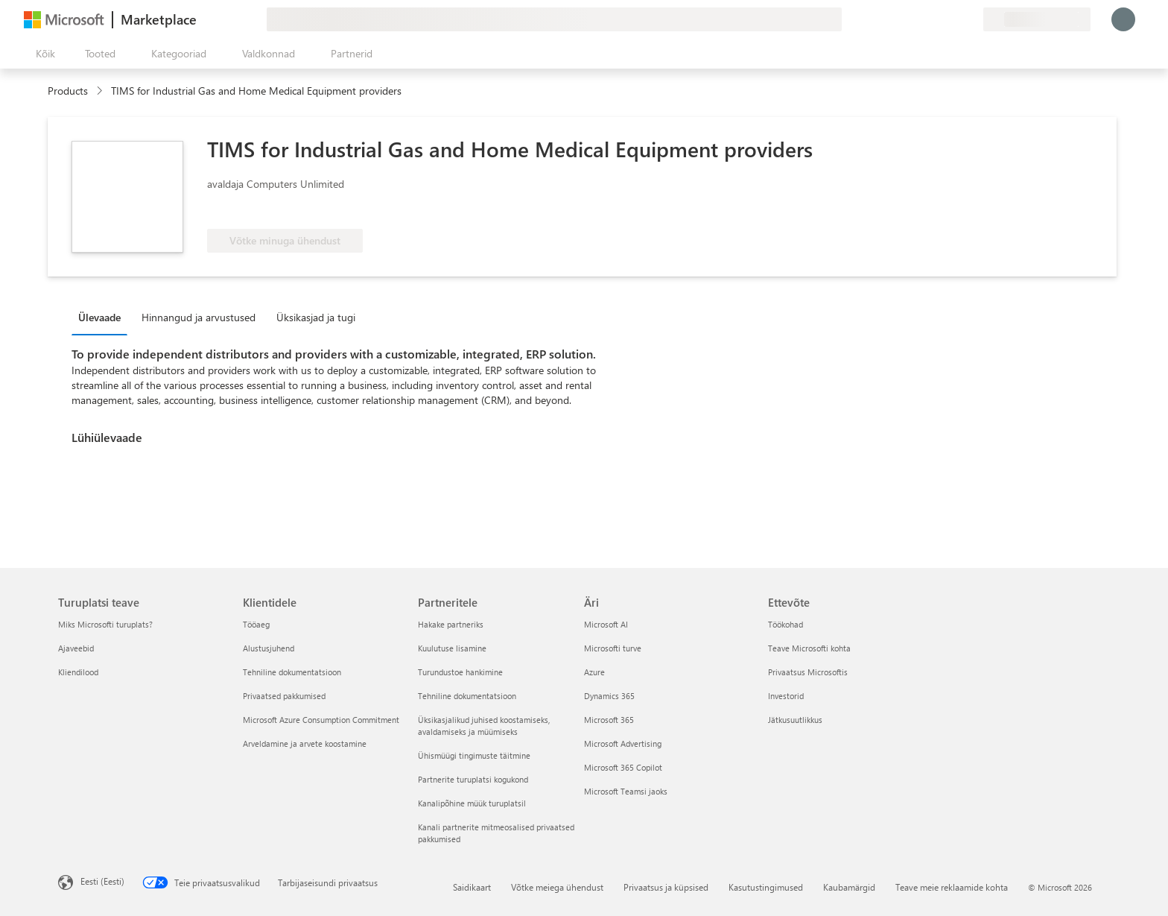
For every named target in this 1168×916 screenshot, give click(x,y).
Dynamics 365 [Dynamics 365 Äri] (609, 695)
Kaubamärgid (849, 887)
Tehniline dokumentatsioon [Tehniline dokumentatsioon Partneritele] (467, 695)
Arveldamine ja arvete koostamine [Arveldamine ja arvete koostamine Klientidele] (304, 743)
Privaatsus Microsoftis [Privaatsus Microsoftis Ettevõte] (808, 671)
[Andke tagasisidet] (918, 19)
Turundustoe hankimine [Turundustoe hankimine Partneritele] (460, 671)
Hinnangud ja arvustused (199, 317)
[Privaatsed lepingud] (971, 19)
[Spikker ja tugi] (936, 19)
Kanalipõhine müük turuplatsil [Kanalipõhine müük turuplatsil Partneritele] (472, 803)
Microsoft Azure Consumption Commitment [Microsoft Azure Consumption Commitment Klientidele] (321, 719)
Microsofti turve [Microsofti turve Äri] (612, 648)
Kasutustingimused (766, 887)
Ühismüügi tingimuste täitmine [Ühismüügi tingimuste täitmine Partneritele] (474, 755)
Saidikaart (472, 887)
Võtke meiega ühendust (557, 887)
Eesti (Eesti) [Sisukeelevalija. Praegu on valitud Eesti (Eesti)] (102, 881)
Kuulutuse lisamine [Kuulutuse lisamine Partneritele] (452, 648)
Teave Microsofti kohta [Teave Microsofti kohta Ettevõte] (809, 648)
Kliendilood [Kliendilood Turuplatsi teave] (78, 671)
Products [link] (68, 90)
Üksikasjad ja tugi (315, 317)
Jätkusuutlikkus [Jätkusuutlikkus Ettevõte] (795, 719)
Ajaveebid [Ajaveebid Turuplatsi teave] (76, 648)
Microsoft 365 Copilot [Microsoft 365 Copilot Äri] (623, 767)
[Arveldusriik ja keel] (1037, 19)
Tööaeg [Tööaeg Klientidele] (256, 624)
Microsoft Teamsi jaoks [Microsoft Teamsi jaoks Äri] (625, 791)
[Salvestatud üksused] (953, 19)
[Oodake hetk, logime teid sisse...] (1123, 19)
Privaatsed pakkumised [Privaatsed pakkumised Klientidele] (284, 695)
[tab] (103, 316)
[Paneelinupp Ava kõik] (42, 54)
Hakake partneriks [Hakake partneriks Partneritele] (450, 624)
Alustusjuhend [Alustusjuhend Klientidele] (268, 648)
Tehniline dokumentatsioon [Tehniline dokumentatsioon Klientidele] (292, 671)
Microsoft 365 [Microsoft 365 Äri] (609, 719)
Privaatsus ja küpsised (665, 887)
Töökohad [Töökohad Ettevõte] (785, 624)
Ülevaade (99, 317)
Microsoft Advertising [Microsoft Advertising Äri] (622, 743)
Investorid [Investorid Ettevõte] (786, 695)
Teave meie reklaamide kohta (951, 887)
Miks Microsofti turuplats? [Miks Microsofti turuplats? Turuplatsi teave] (105, 624)
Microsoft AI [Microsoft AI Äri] (606, 624)
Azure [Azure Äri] (594, 671)
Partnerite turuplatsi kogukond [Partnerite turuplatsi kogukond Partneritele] (473, 779)
